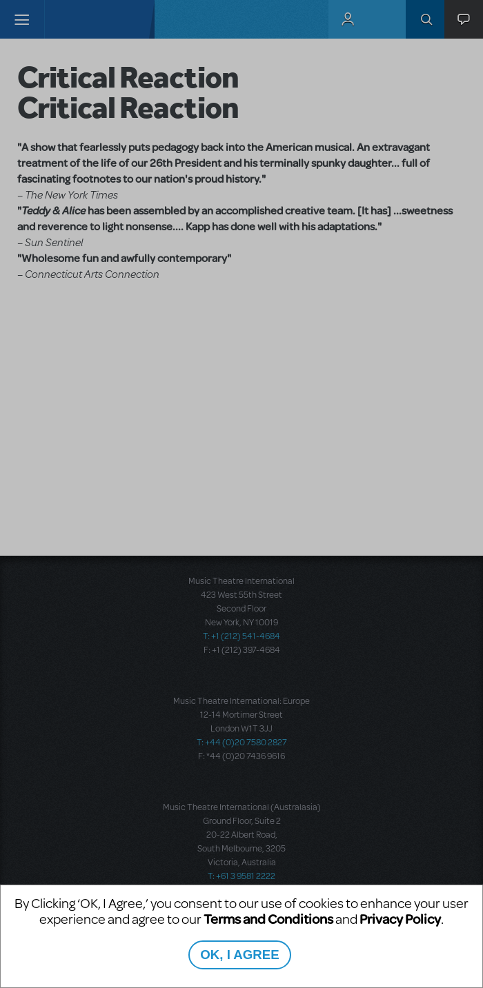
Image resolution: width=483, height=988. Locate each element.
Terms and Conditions (268, 919)
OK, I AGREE (239, 954)
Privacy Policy (400, 919)
